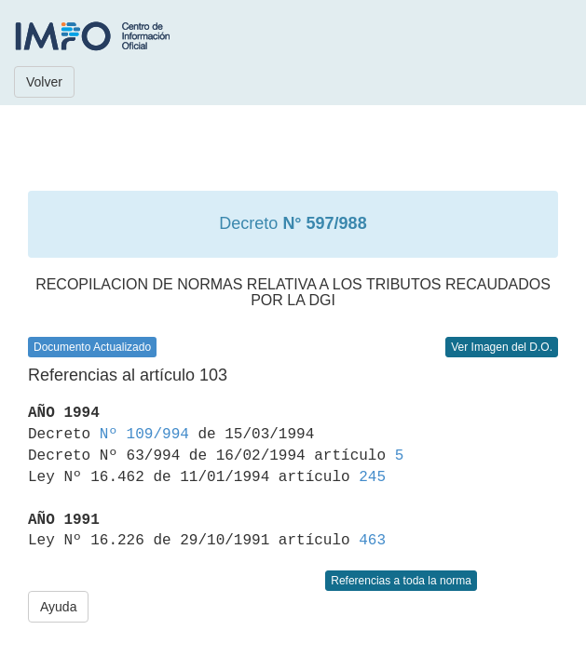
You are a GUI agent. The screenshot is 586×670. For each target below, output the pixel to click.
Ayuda (58, 606)
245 (372, 477)
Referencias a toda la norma (401, 580)
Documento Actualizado (92, 347)
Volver (44, 81)
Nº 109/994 (144, 434)
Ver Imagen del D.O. (501, 347)
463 (372, 540)
